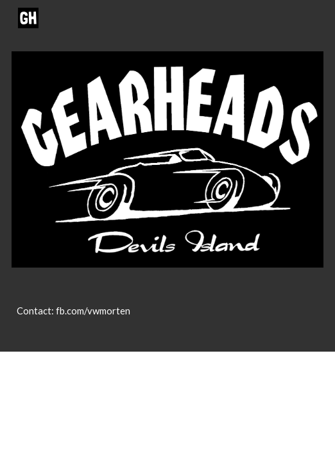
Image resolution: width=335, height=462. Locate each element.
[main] (167, 317)
